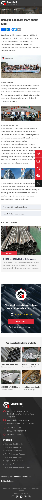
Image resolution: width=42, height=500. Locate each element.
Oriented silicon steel (22, 477)
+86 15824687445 (28, 424)
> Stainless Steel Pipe (12, 447)
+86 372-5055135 (17, 427)
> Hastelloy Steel (10, 464)
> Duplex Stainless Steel (13, 461)
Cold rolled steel (7, 481)
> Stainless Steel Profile (12, 451)
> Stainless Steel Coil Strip (14, 444)
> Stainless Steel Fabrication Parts (17, 467)
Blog (15, 10)
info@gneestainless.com (20, 420)
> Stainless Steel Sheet (12, 457)
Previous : (15, 207)
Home (10, 10)
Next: (13, 214)
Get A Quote (21, 321)
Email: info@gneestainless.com (21, 327)
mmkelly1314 (17, 434)
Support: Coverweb (21, 493)
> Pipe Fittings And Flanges (14, 454)
